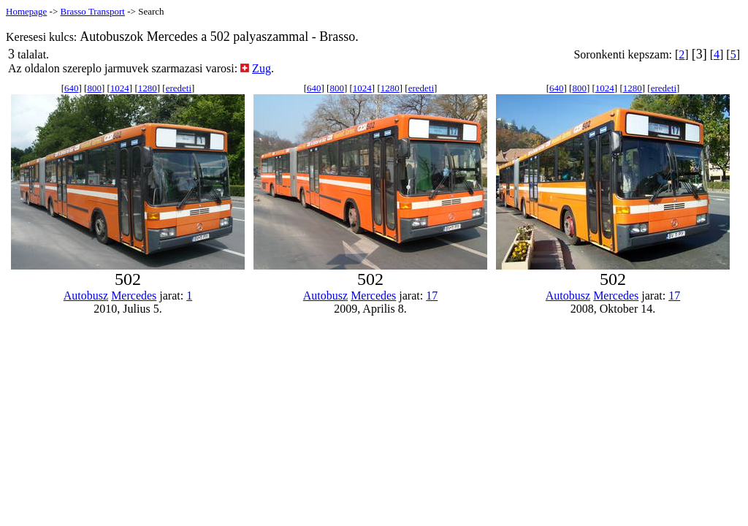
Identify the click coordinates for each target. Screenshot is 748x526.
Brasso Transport (92, 11)
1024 (119, 88)
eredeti (178, 88)
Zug (261, 68)
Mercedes (133, 295)
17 (432, 295)
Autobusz (86, 295)
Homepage (26, 11)
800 (94, 88)
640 (71, 88)
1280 (147, 88)
